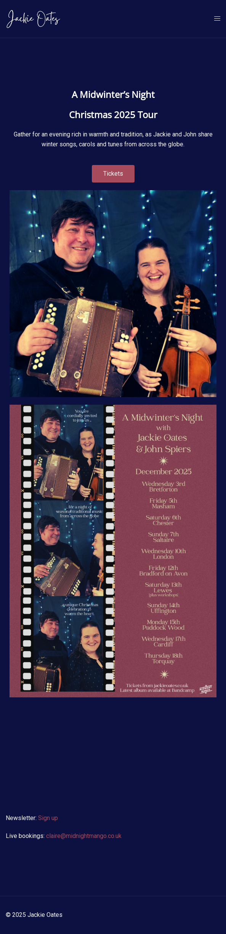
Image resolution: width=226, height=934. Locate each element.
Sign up (48, 818)
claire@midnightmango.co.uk (84, 835)
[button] (113, 174)
